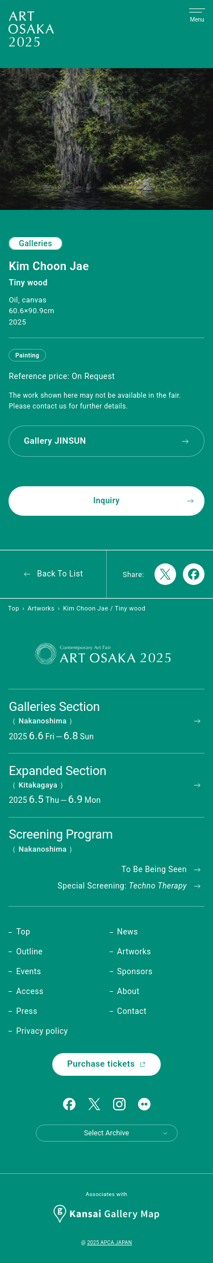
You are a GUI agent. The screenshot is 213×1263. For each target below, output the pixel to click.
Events (28, 971)
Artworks (41, 608)
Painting (27, 355)
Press (26, 1011)
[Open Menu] (197, 16)
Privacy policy (42, 1030)
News (127, 931)
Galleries (35, 243)
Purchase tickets (106, 1064)
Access (29, 991)
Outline (29, 951)
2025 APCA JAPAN (109, 1242)
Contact (132, 1011)
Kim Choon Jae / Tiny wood (104, 608)
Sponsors (134, 971)
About (128, 991)
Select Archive (126, 1133)
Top (13, 608)
